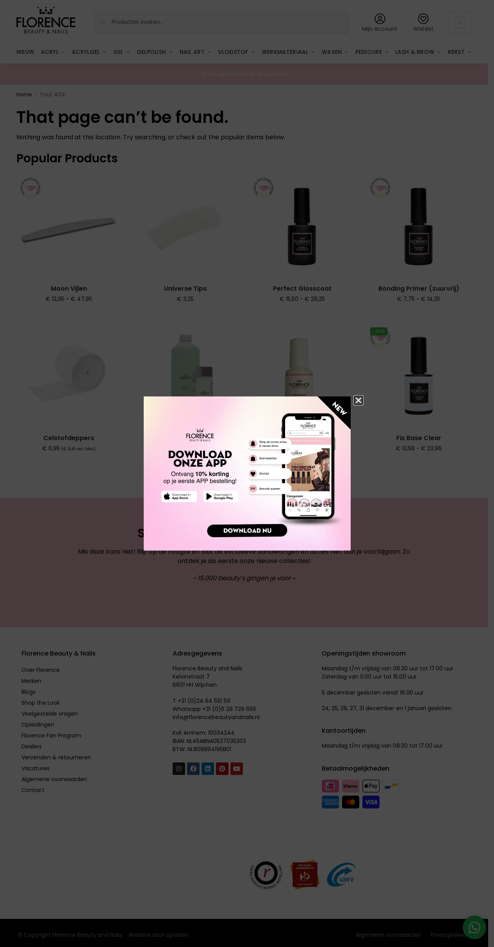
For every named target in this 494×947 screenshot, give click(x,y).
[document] (247, 473)
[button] (358, 400)
